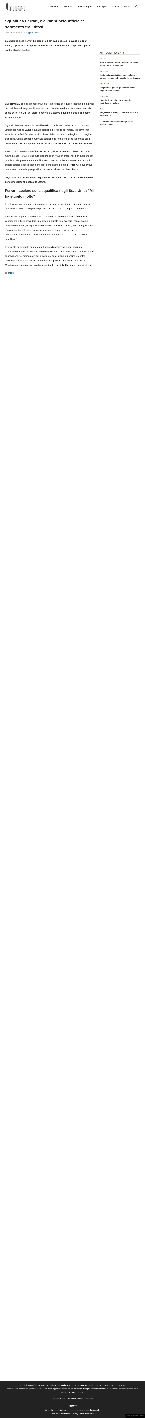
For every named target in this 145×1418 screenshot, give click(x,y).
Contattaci (89, 1399)
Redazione (65, 1414)
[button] (136, 6)
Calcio (115, 6)
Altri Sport (102, 6)
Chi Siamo (55, 1414)
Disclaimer (89, 1414)
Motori (127, 6)
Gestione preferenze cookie (135, 1416)
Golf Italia (67, 6)
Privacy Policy (78, 1414)
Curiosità (53, 6)
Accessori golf (84, 6)
